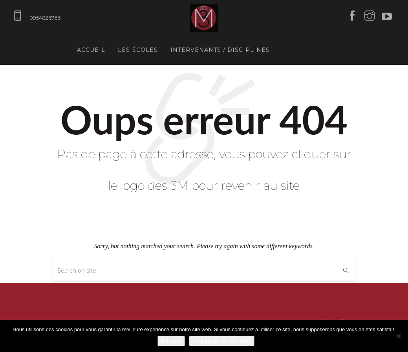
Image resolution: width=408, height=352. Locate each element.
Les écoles (138, 49)
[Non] (398, 336)
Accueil (91, 49)
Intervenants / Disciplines (220, 49)
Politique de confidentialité (221, 341)
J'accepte (171, 341)
